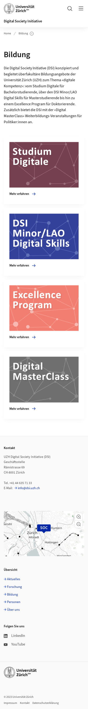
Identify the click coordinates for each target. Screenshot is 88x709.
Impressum (10, 703)
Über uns (13, 609)
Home (7, 33)
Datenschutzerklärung (45, 703)
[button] (78, 516)
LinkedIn (14, 635)
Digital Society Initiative (23, 21)
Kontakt (25, 703)
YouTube (14, 644)
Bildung (26, 34)
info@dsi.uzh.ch (29, 488)
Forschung (14, 587)
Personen (13, 602)
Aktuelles (13, 579)
